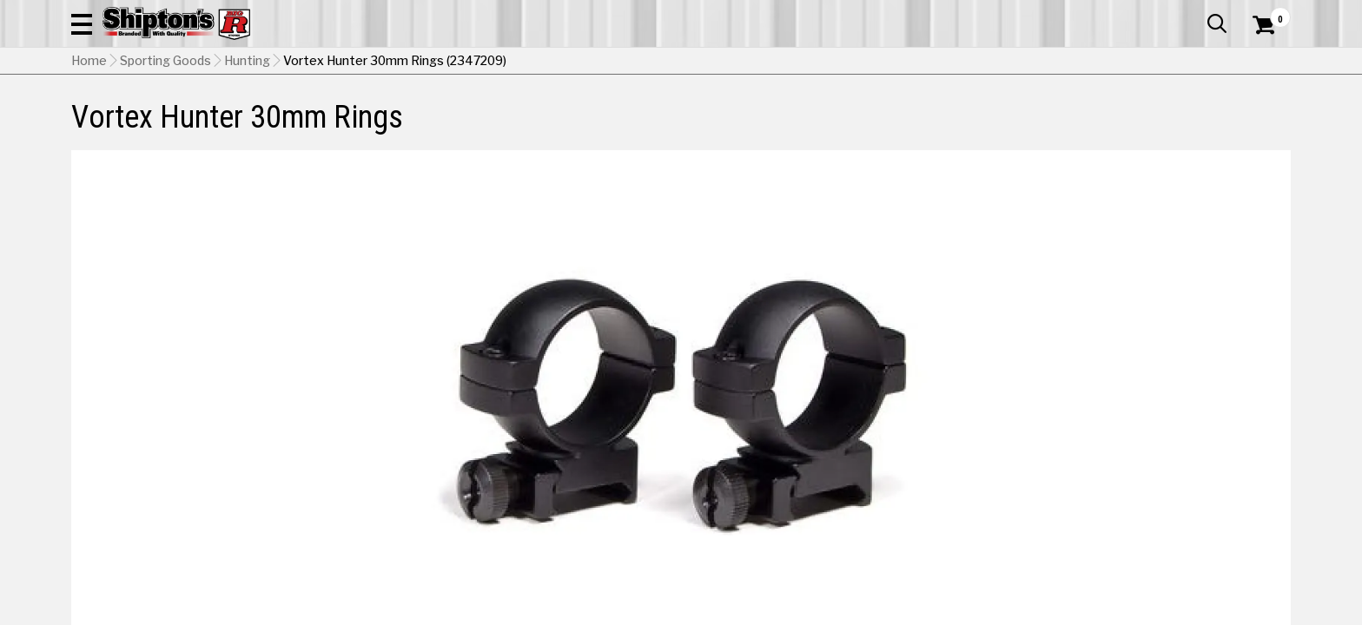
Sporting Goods (1152, 117)
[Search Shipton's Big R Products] (681, 62)
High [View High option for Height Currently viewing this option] (1204, 401)
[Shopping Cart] (1261, 62)
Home (89, 148)
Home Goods (606, 117)
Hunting (247, 148)
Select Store (1168, 444)
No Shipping (987, 444)
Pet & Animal (1026, 117)
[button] (869, 62)
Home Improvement (751, 117)
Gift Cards (1117, 13)
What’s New (1193, 13)
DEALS (1258, 117)
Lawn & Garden (901, 117)
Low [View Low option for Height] (967, 401)
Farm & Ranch (484, 117)
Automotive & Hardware (326, 117)
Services (1267, 13)
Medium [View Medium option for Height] (1085, 401)
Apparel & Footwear (147, 117)
